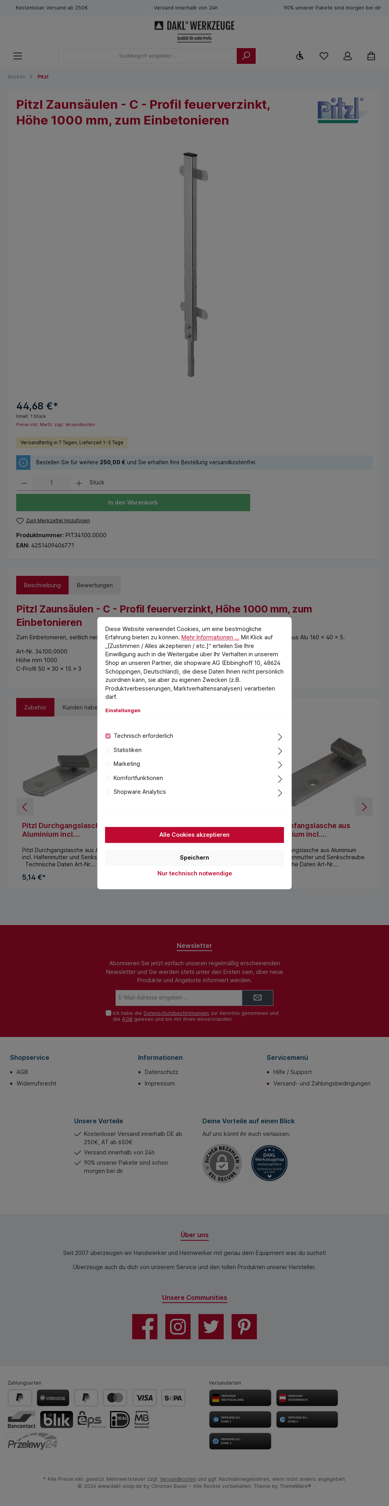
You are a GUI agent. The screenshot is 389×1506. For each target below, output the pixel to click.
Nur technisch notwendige (194, 873)
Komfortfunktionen (138, 777)
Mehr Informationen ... (210, 637)
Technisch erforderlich (143, 736)
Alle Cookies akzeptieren (194, 835)
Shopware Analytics (140, 791)
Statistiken (128, 749)
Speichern (194, 857)
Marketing (127, 764)
